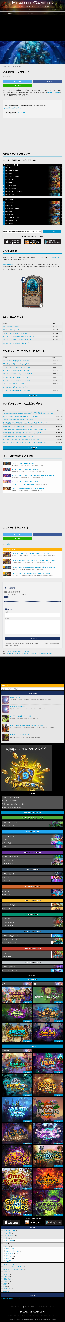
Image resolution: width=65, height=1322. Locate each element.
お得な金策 (54, 13)
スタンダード (32, 979)
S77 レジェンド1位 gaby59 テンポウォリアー (17, 361)
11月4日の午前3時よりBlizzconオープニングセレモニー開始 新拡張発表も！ (30, 654)
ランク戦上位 (8, 544)
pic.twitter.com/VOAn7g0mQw (14, 108)
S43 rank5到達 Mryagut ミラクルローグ (19, 651)
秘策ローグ (5, 877)
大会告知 (6, 1281)
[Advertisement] (32, 27)
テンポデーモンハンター (9, 822)
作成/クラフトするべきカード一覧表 (13, 804)
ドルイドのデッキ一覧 (32, 887)
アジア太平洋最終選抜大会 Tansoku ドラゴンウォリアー (20, 420)
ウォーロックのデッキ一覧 (32, 852)
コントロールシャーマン (9, 939)
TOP (11, 10)
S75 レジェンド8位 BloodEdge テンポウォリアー (18, 374)
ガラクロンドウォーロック (10, 857)
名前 (6, 612)
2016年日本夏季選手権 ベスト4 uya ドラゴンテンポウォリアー (22, 436)
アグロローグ (6, 881)
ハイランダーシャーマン (9, 943)
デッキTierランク (32, 10)
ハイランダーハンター (9, 922)
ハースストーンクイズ (10, 1264)
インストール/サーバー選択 (10, 797)
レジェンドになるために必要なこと (13, 807)
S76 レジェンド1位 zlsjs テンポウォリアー (16, 370)
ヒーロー (6, 1274)
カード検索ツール (32, 13)
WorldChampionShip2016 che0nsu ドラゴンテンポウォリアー (22, 416)
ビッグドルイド (7, 891)
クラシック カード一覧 (17, 707)
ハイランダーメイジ (8, 836)
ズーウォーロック (7, 863)
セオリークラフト (11, 1249)
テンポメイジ (6, 846)
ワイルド (32, 1046)
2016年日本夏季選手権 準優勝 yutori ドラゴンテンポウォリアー (22, 433)
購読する (5, 685)
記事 (4, 1286)
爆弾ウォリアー (7, 956)
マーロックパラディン (8, 905)
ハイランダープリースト (9, 970)
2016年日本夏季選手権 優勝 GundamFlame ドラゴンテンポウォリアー (24, 429)
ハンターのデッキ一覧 (32, 914)
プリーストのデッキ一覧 (32, 962)
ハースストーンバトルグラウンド (13, 1269)
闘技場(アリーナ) (8, 1291)
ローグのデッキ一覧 (32, 869)
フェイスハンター (7, 925)
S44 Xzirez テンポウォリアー (12, 330)
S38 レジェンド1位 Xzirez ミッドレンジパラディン (18, 336)
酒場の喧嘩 (6, 1289)
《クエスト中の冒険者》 (28, 484)
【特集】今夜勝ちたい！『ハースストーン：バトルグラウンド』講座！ (33, 560)
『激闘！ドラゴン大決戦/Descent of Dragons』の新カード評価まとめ (33, 567)
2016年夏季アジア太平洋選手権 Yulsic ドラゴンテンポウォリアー (23, 426)
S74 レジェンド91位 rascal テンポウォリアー (16, 380)
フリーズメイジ (7, 843)
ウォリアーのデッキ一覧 (32, 949)
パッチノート (7, 1272)
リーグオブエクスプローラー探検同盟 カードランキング (27, 725)
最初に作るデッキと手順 (9, 801)
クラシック (5, 984)
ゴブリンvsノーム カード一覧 (19, 735)
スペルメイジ (6, 839)
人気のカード (10, 1240)
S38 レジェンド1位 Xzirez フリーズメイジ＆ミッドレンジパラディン (33, 475)
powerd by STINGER (51, 1319)
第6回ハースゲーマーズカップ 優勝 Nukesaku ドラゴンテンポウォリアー (25, 443)
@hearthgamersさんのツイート (10, 1298)
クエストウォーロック (9, 860)
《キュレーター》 (56, 257)
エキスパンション (8, 1235)
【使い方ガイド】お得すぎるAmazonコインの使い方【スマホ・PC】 (33, 573)
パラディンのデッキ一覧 (32, 900)
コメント (8, 619)
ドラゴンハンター (7, 919)
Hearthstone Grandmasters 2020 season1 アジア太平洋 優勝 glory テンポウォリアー (29, 413)
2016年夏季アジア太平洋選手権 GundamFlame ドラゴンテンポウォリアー (25, 423)
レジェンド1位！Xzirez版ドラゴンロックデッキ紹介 (28, 488)
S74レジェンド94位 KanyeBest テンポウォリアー (18, 390)
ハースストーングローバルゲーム (13, 1267)
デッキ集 (54, 10)
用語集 (5, 1284)
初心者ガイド (7, 1279)
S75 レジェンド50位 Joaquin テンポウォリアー (17, 377)
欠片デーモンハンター (9, 826)
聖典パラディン (7, 908)
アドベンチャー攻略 (9, 1231)
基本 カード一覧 (15, 697)
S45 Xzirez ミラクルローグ (11, 327)
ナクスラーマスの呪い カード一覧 (20, 716)
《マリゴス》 (16, 484)
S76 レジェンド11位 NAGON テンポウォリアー (17, 367)
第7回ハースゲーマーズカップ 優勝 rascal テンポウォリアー (21, 439)
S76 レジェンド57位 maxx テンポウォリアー (16, 364)
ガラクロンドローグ (8, 874)
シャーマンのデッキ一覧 (32, 931)
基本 (35, 984)
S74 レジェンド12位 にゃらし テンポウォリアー (17, 387)
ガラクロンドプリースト (9, 967)
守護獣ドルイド (7, 894)
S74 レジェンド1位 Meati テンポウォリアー (16, 384)
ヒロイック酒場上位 (12, 1251)
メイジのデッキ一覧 (32, 832)
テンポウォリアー (7, 953)
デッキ (5, 1246)
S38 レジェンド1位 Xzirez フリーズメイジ (16, 333)
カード (5, 1238)
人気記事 (6, 1276)
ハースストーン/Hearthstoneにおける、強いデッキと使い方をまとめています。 (32, 1315)
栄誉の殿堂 (5, 1051)
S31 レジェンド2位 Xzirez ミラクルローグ (16, 343)
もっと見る (31, 395)
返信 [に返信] (6, 597)
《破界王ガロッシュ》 (53, 92)
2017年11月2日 (22, 113)
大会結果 (8, 1261)
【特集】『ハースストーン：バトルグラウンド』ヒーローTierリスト (32, 553)
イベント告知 (7, 1233)
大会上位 (8, 1258)
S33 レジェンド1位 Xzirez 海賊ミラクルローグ (17, 340)
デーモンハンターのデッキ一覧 (32, 818)
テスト (5, 1244)
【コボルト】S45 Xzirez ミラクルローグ (24, 463)
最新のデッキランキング (32, 812)
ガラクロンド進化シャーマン (11, 936)
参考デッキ (9, 1256)
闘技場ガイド (11, 13)
